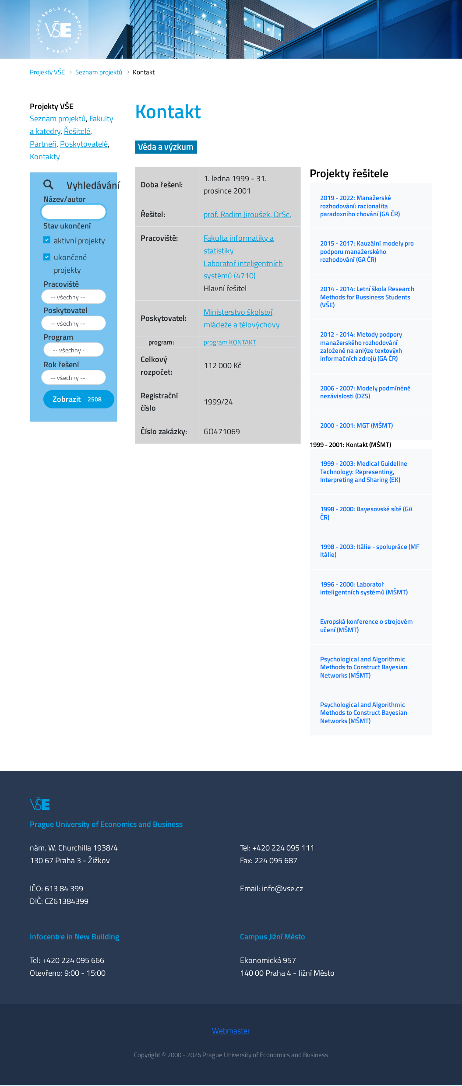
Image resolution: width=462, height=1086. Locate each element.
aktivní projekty (79, 240)
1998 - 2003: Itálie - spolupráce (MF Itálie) (370, 550)
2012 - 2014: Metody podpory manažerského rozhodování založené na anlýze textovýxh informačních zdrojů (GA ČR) (361, 346)
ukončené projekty (70, 263)
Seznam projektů (98, 72)
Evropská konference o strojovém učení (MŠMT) (366, 625)
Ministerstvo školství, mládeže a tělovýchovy (242, 318)
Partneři (43, 144)
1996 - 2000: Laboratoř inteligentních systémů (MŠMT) (364, 588)
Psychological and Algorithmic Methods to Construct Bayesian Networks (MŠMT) (363, 667)
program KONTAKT (230, 342)
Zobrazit (79, 399)
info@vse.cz (282, 888)
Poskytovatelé (84, 144)
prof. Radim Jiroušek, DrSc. (247, 214)
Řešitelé (77, 131)
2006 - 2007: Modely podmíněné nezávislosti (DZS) (365, 392)
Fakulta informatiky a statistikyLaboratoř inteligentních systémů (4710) (243, 256)
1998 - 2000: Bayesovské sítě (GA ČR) (366, 513)
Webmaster (231, 1031)
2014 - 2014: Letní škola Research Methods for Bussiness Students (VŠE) (367, 297)
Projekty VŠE (47, 72)
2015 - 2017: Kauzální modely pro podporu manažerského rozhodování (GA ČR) (367, 251)
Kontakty (45, 156)
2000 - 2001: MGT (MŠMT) (356, 425)
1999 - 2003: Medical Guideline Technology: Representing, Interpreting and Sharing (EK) (363, 471)
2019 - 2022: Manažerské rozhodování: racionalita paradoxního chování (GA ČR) (360, 206)
